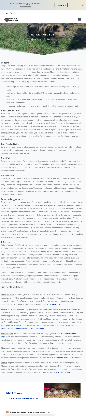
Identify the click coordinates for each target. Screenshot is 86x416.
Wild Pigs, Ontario (63, 372)
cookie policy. (45, 413)
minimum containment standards (14, 329)
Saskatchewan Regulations (60, 343)
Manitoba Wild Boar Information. (68, 358)
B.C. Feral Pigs (54, 304)
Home (33, 39)
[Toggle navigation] (79, 19)
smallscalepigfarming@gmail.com (24, 398)
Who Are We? (13, 393)
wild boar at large (37, 329)
